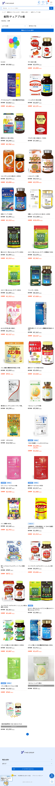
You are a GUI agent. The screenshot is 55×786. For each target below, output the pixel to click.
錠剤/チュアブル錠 (35, 12)
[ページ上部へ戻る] (52, 781)
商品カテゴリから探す (27, 30)
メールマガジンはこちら (28, 769)
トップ (4, 12)
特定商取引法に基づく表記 (24, 775)
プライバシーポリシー (37, 775)
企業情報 (14, 775)
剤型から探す (24, 12)
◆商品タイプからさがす (13, 12)
